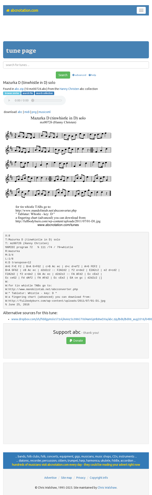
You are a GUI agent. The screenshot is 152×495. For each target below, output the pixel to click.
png (34, 112)
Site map (66, 477)
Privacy (80, 477)
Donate (76, 340)
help (92, 75)
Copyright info (99, 477)
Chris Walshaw (107, 487)
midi (27, 112)
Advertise (50, 477)
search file (28, 93)
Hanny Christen (69, 89)
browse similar (11, 93)
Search (63, 75)
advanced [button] (79, 75)
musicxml (45, 112)
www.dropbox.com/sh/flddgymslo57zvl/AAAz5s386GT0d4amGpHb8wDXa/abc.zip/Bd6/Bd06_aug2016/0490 (81, 319)
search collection (44, 93)
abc (20, 112)
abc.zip (19, 89)
